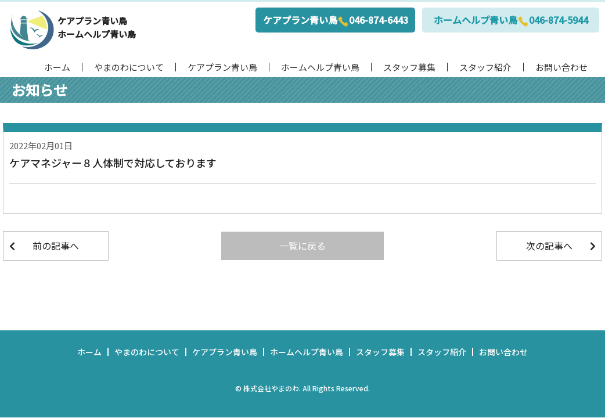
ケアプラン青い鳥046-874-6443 (335, 20)
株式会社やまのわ (271, 388)
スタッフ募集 (409, 67)
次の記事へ (549, 246)
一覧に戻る (302, 246)
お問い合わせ (561, 67)
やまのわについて (129, 67)
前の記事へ (56, 246)
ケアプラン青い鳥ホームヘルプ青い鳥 (96, 27)
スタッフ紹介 (485, 67)
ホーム (57, 67)
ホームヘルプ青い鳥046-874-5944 (511, 20)
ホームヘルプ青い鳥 (320, 67)
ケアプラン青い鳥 (222, 67)
